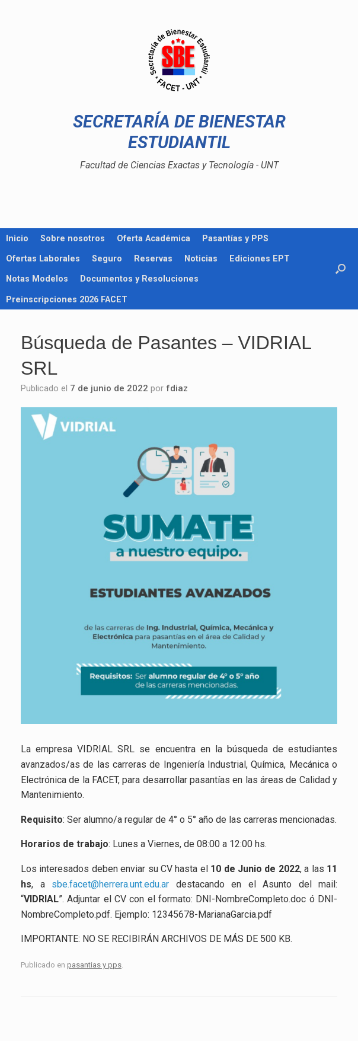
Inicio (17, 238)
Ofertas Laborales (43, 258)
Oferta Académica (153, 238)
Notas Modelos (37, 278)
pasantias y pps (94, 964)
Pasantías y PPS (235, 238)
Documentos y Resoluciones (139, 278)
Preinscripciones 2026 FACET (66, 299)
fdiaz (177, 388)
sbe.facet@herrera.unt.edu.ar (110, 884)
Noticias (201, 258)
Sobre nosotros (72, 238)
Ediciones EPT (259, 258)
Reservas (153, 258)
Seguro (107, 258)
